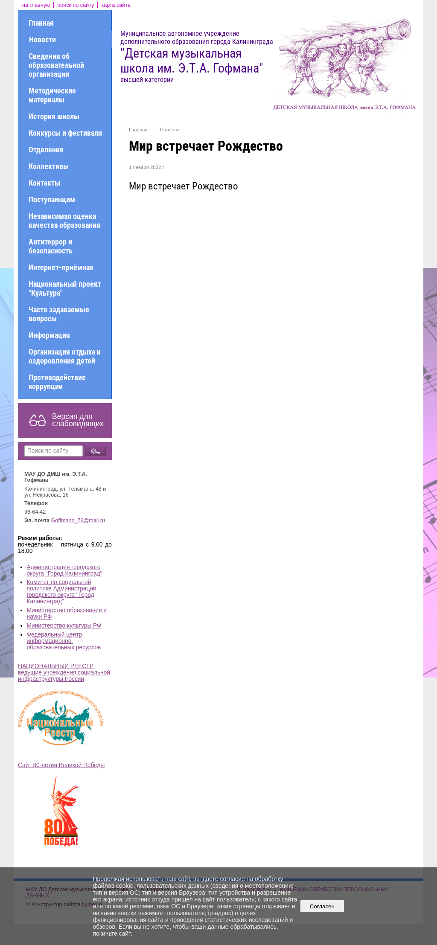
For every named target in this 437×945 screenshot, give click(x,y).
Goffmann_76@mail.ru (78, 520)
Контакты (44, 182)
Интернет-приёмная (61, 267)
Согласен (322, 906)
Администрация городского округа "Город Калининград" (64, 570)
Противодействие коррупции (57, 382)
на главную (36, 5)
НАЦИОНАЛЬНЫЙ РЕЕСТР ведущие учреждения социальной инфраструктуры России (64, 672)
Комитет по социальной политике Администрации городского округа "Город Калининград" (61, 592)
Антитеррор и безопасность (51, 246)
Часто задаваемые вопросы (59, 314)
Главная (41, 22)
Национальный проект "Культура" (65, 288)
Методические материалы (52, 95)
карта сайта (116, 5)
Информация (49, 335)
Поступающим (52, 199)
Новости (42, 39)
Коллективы (49, 166)
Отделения (46, 149)
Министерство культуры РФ (64, 625)
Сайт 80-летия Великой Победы (61, 765)
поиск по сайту (75, 5)
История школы (54, 116)
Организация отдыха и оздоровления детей (65, 356)
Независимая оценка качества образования (64, 221)
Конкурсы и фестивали (65, 132)
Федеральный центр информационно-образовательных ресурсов (64, 641)
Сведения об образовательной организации (56, 65)
